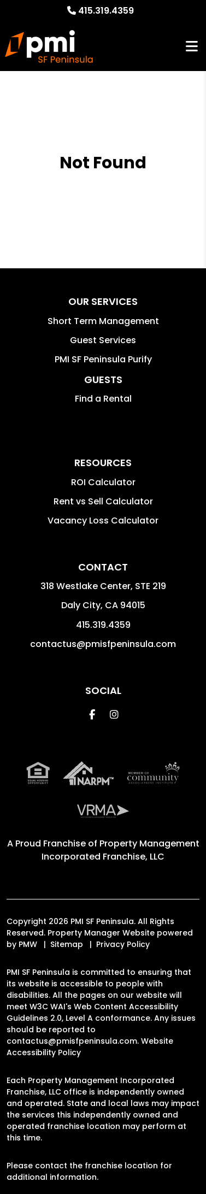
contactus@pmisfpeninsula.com (103, 644)
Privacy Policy (123, 944)
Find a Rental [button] (103, 398)
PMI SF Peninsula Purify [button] (103, 359)
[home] (49, 46)
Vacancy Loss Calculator (103, 520)
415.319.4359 (106, 10)
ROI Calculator (103, 482)
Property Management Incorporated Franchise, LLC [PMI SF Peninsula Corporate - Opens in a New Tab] (120, 850)
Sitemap (66, 944)
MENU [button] (192, 47)
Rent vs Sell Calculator (103, 501)
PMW (28, 944)
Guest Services (103, 340)
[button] (92, 714)
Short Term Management (103, 321)
